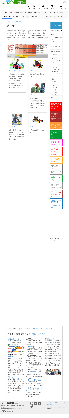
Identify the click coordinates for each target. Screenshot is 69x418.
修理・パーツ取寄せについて (34, 380)
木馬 (53, 62)
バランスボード (55, 65)
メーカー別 (54, 85)
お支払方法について (13, 339)
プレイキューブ (55, 67)
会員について (48, 329)
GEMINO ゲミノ (56, 71)
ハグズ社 (54, 94)
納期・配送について (13, 378)
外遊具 (53, 79)
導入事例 (54, 81)
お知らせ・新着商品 (24, 329)
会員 (28, 16)
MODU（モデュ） (56, 76)
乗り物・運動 (7, 16)
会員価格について (31, 346)
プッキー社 (54, 87)
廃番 (52, 97)
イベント (34, 16)
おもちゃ (45, 12)
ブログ (41, 16)
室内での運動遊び (56, 51)
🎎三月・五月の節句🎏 (16, 12)
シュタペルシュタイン (57, 73)
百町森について (37, 329)
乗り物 (53, 34)
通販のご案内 (12, 329)
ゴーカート (54, 48)
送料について (11, 356)
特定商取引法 (51, 402)
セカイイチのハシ (56, 69)
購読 (51, 404)
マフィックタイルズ (56, 60)
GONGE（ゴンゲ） (56, 58)
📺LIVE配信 (28, 12)
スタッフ (51, 360)
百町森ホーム (10, 21)
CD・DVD (16, 16)
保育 (47, 16)
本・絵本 (52, 12)
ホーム (5, 12)
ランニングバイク (56, 46)
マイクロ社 (54, 92)
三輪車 (53, 41)
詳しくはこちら (39, 334)
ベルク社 (54, 90)
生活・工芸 (60, 12)
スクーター (54, 43)
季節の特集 (37, 12)
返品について (30, 367)
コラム (23, 16)
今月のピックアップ (56, 30)
